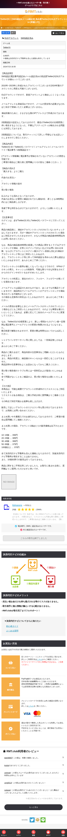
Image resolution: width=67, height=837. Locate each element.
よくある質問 (12, 631)
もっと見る (33, 807)
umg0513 (8, 783)
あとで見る (59, 33)
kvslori (6, 765)
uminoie (7, 773)
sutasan (7, 790)
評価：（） (27, 509)
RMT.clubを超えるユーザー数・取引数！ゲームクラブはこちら (33, 4)
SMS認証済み (27, 38)
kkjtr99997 (8, 758)
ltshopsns (17, 505)
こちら (39, 659)
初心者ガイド (12, 626)
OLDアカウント (11, 38)
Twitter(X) (6, 47)
